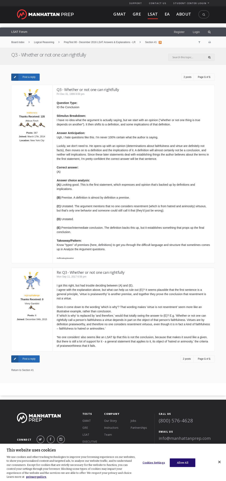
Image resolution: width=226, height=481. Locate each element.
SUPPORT (135, 3)
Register (179, 32)
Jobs (133, 421)
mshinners (32, 112)
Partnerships (138, 428)
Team (108, 435)
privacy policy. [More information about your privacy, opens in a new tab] (36, 476)
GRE (85, 428)
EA (167, 14)
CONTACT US (157, 3)
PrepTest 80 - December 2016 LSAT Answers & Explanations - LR (99, 42)
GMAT (86, 421)
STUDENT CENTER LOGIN (189, 3)
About (183, 14)
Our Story (110, 421)
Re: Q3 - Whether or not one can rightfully (90, 272)
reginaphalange (32, 295)
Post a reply (23, 77)
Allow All (183, 462)
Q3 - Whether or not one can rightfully (51, 54)
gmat (119, 14)
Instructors (111, 428)
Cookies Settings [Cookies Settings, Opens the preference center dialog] (154, 462)
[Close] (219, 461)
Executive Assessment (91, 443)
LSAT (85, 435)
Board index (17, 42)
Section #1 (151, 42)
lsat (153, 14)
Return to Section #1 (22, 370)
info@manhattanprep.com (185, 438)
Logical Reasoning (44, 42)
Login (196, 32)
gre (137, 14)
